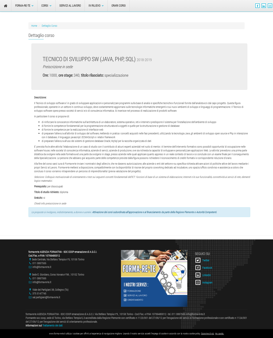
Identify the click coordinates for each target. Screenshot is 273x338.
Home (34, 25)
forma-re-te (24, 5)
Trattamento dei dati (52, 325)
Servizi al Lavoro (70, 5)
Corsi (46, 5)
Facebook (203, 267)
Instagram (203, 282)
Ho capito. (219, 333)
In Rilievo (96, 5)
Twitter (202, 260)
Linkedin (203, 275)
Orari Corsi (118, 5)
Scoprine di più (207, 333)
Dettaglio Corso (49, 25)
